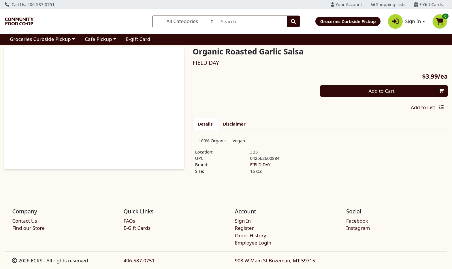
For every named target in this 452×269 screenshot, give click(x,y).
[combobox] (252, 21)
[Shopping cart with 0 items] (439, 21)
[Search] (252, 21)
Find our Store (28, 228)
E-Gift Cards (428, 4)
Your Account (346, 4)
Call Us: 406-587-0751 (29, 4)
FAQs (129, 220)
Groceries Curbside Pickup (40, 39)
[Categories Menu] (184, 21)
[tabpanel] (320, 159)
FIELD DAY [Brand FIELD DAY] (260, 167)
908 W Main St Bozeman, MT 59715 (275, 260)
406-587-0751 (139, 260)
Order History (250, 235)
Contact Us (24, 220)
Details (205, 124)
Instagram (358, 228)
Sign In (243, 220)
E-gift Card (138, 39)
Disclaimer (234, 124)
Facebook (357, 220)
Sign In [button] (404, 21)
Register (244, 228)
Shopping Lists (388, 4)
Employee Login (253, 242)
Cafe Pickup (98, 39)
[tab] (205, 124)
